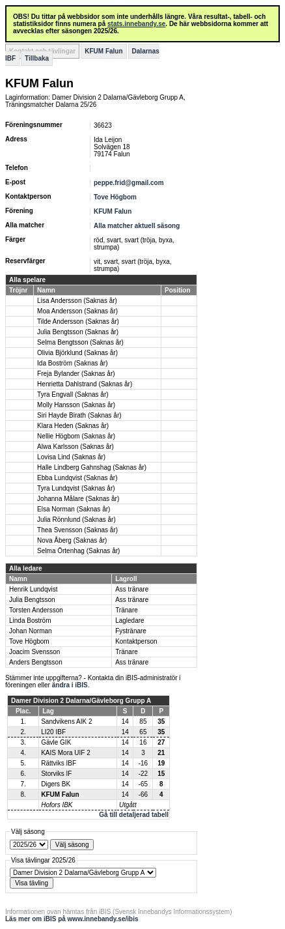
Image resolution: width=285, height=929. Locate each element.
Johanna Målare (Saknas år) (78, 498)
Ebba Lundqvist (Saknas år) (77, 477)
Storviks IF (56, 773)
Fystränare (130, 631)
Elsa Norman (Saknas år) (73, 509)
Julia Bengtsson (32, 599)
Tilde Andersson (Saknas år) (78, 321)
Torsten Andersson (36, 610)
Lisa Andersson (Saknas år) (77, 300)
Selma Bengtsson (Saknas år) (80, 342)
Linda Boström (30, 620)
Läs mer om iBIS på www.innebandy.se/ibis (72, 918)
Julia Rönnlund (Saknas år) (76, 519)
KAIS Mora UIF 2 (65, 752)
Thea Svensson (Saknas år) (77, 530)
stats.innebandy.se (136, 23)
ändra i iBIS (70, 685)
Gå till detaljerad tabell (134, 814)
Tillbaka (37, 58)
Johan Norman (30, 631)
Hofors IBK (56, 804)
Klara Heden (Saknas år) (73, 425)
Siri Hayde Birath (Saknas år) (79, 415)
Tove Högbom (115, 197)
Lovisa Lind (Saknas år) (71, 457)
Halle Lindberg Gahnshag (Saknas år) (91, 467)
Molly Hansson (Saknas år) (76, 404)
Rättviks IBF (58, 763)
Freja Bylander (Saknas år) (76, 373)
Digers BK (55, 784)
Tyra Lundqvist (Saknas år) (76, 488)
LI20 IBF (53, 732)
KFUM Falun (103, 51)
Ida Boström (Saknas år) (72, 363)
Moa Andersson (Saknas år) (77, 311)
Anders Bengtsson (35, 662)
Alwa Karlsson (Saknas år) (75, 446)
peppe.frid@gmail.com (129, 182)
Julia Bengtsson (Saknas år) (77, 332)
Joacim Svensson (34, 651)
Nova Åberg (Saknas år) (72, 540)
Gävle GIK (56, 742)
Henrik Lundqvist (33, 589)
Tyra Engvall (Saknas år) (73, 394)
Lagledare (129, 620)
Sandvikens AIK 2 (66, 721)
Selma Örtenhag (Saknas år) (78, 550)
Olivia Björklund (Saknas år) (77, 352)
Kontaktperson (136, 641)
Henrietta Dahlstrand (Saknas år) (84, 384)
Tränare (126, 610)
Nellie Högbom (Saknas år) (76, 436)
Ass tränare (131, 589)
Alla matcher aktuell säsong (137, 225)
